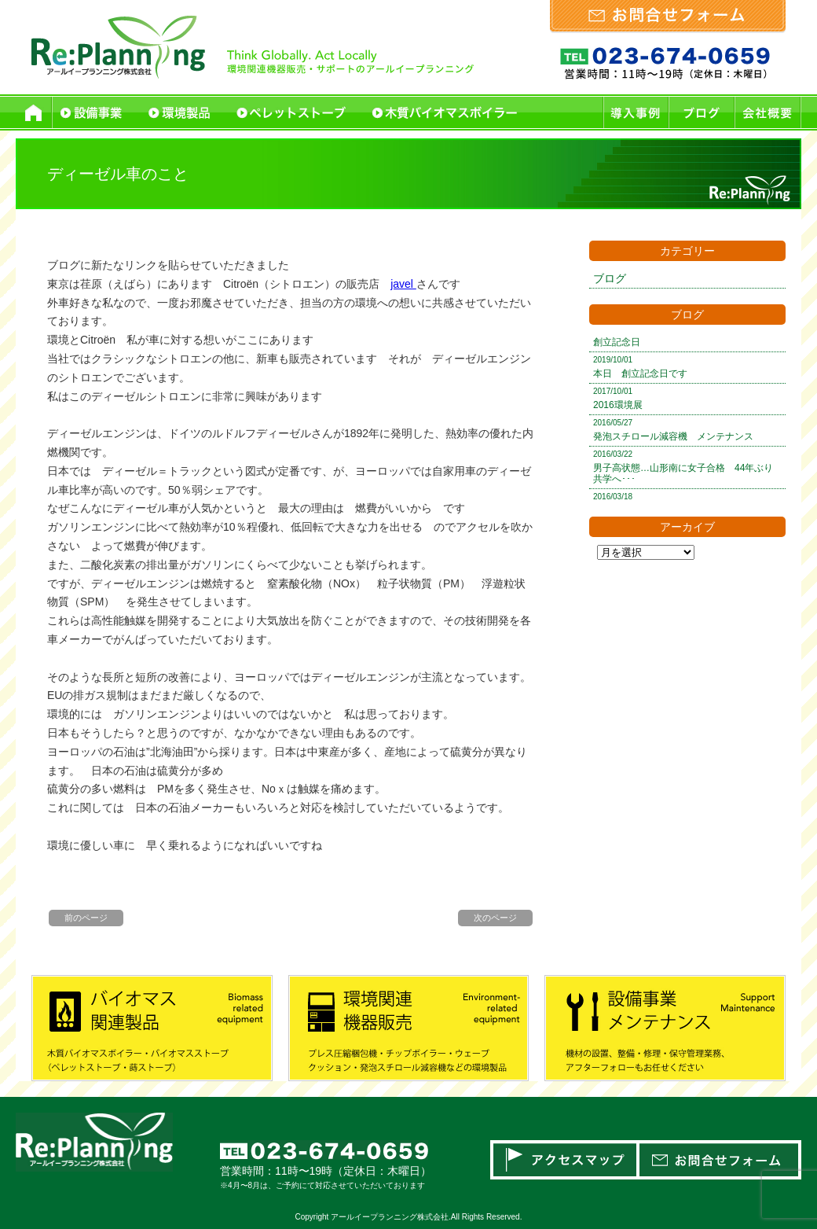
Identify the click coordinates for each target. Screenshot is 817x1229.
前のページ (86, 917)
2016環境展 (618, 404)
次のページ (495, 917)
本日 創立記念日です (640, 373)
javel (403, 284)
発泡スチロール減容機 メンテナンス (673, 436)
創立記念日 (616, 342)
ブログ (609, 278)
